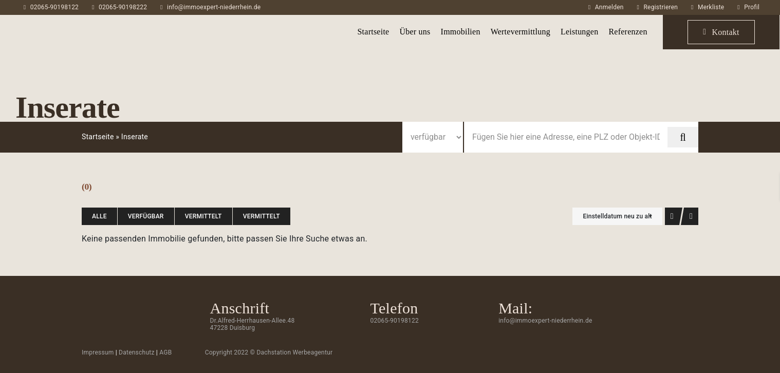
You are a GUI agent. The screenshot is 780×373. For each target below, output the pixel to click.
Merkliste (711, 7)
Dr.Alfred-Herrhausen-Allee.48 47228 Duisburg (252, 324)
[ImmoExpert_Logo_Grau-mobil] (66, 24)
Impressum (98, 352)
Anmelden (609, 7)
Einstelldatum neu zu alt (617, 216)
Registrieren (660, 7)
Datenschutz (137, 352)
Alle (99, 216)
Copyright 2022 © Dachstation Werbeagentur (269, 352)
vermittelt (203, 216)
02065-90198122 (54, 7)
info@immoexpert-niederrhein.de (214, 7)
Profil (751, 7)
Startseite (98, 137)
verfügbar (146, 216)
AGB (165, 352)
